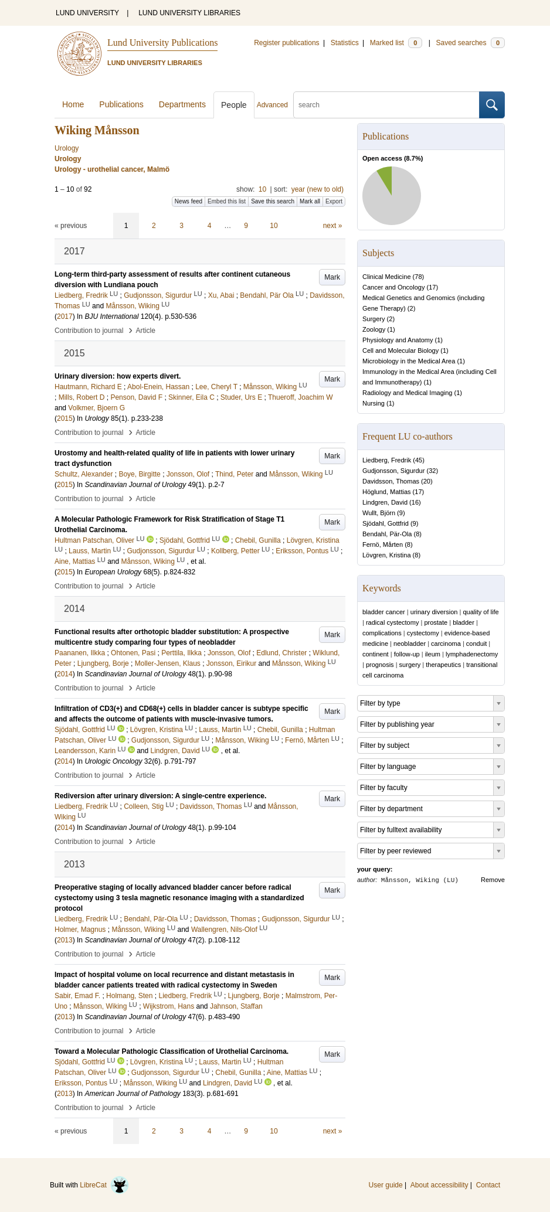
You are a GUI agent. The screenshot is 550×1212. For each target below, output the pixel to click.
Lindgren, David (385, 502)
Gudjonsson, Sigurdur (393, 470)
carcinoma (446, 643)
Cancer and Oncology (393, 287)
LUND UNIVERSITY (87, 13)
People (234, 105)
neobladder (409, 643)
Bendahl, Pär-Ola (387, 533)
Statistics (345, 43)
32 (432, 470)
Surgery (373, 318)
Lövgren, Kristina (386, 555)
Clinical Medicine (386, 276)
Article (145, 330)
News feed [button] (188, 201)
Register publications (286, 43)
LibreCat (104, 1185)
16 (415, 502)
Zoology (373, 329)
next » (332, 226)
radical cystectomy (392, 622)
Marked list (396, 43)
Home (73, 104)
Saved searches (470, 43)
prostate (435, 622)
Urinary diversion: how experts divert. (118, 376)
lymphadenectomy (472, 654)
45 (418, 460)
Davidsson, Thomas (390, 481)
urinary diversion (434, 611)
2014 (65, 674)
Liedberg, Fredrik (386, 460)
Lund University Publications (162, 42)
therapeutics (443, 664)
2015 (65, 418)
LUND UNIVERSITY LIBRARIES (189, 13)
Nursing (373, 403)
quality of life (480, 611)
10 (262, 189)
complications (382, 632)
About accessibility (439, 1185)
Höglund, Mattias (386, 491)
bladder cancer (383, 611)
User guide (386, 1185)
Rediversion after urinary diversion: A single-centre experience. (160, 796)
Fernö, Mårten (382, 544)
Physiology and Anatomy (397, 339)
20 (426, 481)
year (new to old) (317, 189)
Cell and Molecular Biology (400, 350)
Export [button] (333, 201)
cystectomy (423, 632)
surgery (410, 664)
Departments (182, 104)
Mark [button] (332, 277)
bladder (463, 622)
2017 (65, 316)
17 (432, 287)
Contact (488, 1185)
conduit (476, 643)
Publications (121, 104)
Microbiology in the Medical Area (408, 361)
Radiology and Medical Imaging (407, 392)
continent (375, 654)
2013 (65, 940)
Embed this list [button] (227, 201)
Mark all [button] (310, 201)
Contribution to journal (89, 330)
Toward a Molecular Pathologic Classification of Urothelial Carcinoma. (171, 1051)
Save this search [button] (272, 201)
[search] (386, 104)
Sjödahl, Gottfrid (385, 523)
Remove (493, 879)
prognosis (380, 664)
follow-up (407, 654)
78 (418, 276)
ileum (432, 654)
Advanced (272, 105)
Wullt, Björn (378, 512)
